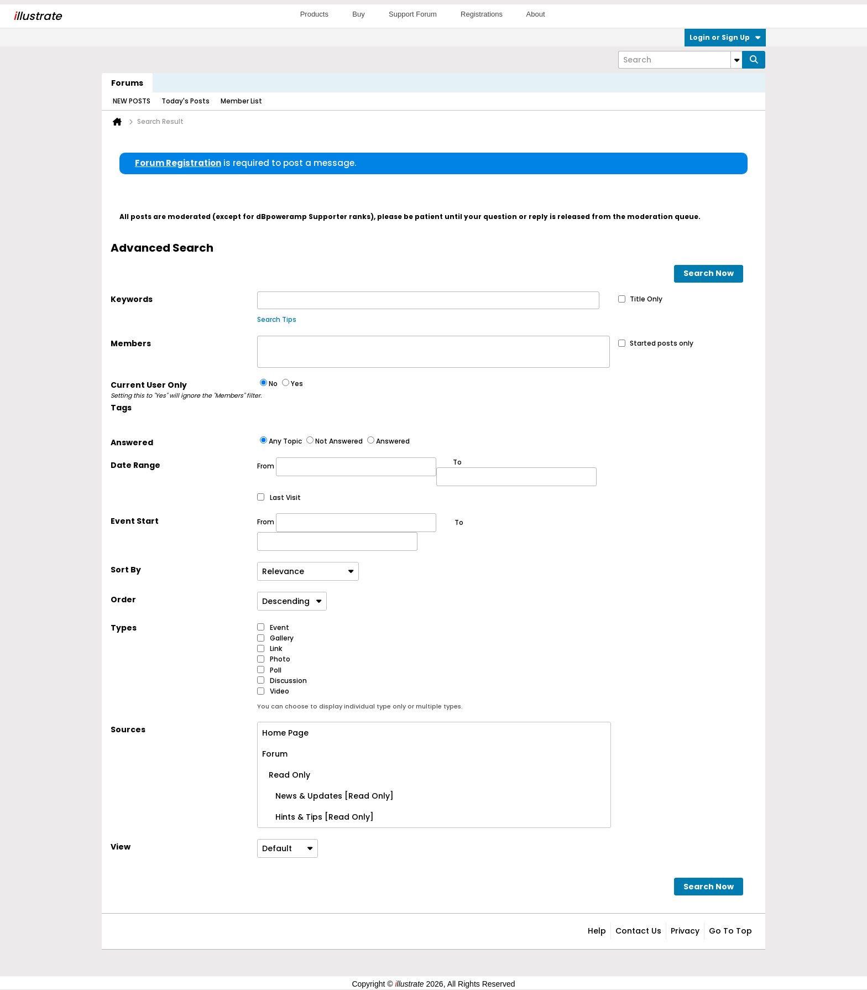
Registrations (482, 14)
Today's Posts (185, 101)
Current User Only (184, 389)
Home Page (285, 732)
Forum (275, 753)
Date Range (135, 465)
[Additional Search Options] (736, 60)
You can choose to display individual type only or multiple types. (360, 706)
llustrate (37, 16)
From (346, 466)
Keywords (132, 299)
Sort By (126, 569)
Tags (121, 407)
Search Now (708, 273)
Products (314, 14)
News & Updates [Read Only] (328, 795)
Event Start (135, 521)
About (535, 14)
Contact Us (638, 930)
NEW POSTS (131, 101)
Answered (132, 442)
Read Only (286, 774)
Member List (241, 101)
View (120, 846)
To (459, 522)
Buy (358, 14)
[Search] (680, 60)
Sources (128, 729)
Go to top (730, 930)
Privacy (685, 930)
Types (124, 627)
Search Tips (276, 319)
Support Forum (413, 14)
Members (131, 343)
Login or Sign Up (725, 37)
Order (123, 599)
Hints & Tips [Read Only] (318, 816)
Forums (127, 82)
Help (597, 930)
